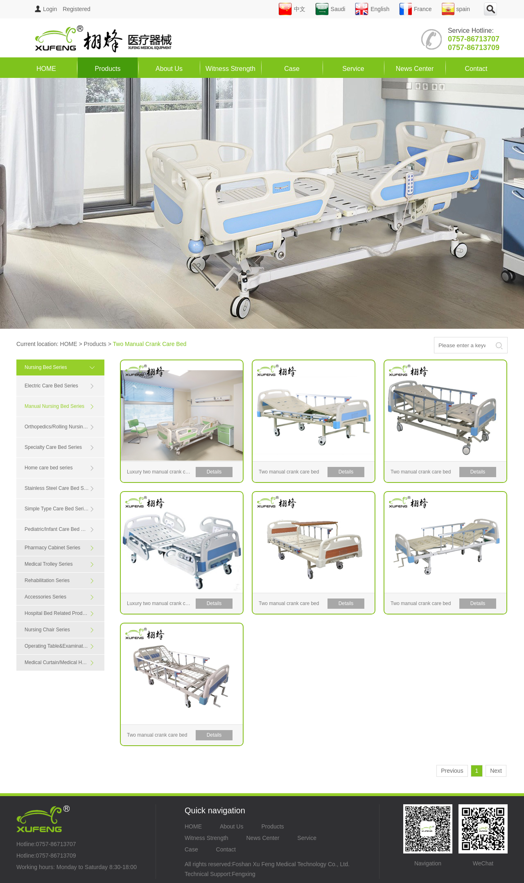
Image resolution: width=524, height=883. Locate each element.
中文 (291, 9)
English (372, 9)
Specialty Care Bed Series (60, 447)
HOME (46, 68)
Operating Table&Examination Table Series (64, 646)
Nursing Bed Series (61, 367)
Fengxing (243, 874)
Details (214, 472)
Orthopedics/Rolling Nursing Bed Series (64, 427)
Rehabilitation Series (60, 581)
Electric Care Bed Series (60, 386)
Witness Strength (230, 68)
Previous (452, 770)
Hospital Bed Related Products (60, 613)
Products (107, 68)
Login (46, 9)
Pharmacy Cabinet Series (60, 548)
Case (291, 68)
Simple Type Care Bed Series (60, 509)
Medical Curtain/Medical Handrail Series (64, 663)
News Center (415, 68)
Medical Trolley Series (60, 564)
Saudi (330, 9)
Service (353, 68)
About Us (169, 68)
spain (456, 9)
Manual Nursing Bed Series (60, 406)
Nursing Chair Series (60, 630)
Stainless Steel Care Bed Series (60, 488)
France (415, 9)
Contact (476, 68)
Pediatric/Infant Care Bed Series (60, 529)
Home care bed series (60, 468)
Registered (76, 9)
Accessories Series (60, 597)
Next (496, 770)
